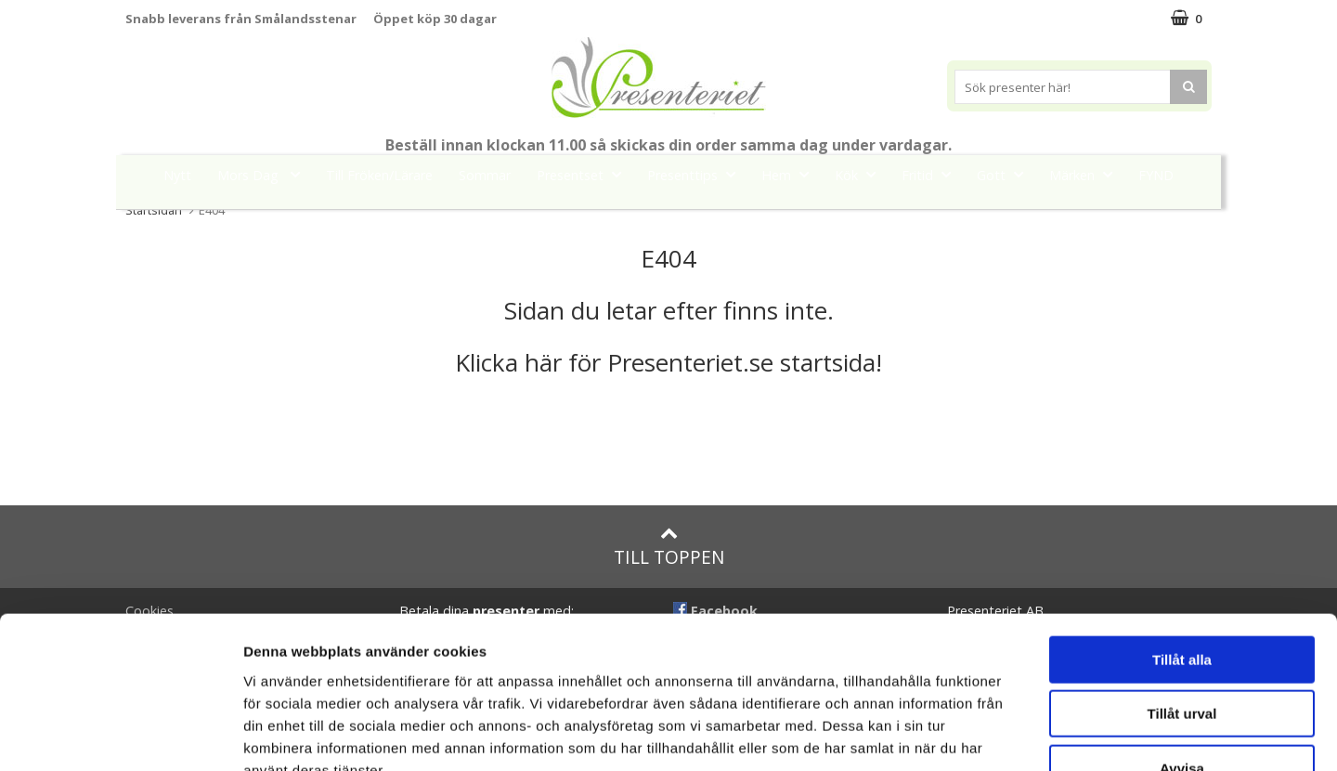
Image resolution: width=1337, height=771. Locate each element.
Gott (1005, 174)
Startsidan (153, 210)
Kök (861, 174)
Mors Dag (264, 174)
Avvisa (1182, 652)
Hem (790, 174)
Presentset (584, 174)
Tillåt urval (1182, 599)
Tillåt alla (1182, 544)
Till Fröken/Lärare (379, 175)
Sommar (485, 175)
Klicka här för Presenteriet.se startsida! (668, 362)
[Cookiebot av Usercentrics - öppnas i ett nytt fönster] (120, 735)
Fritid (932, 174)
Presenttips (696, 174)
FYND (1156, 175)
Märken (1086, 174)
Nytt (177, 175)
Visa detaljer (1008, 734)
